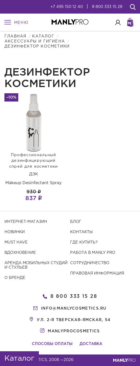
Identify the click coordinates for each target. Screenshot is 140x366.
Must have (16, 242)
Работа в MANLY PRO (92, 252)
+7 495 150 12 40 (66, 7)
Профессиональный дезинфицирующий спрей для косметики (33, 160)
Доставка (91, 344)
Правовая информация (97, 273)
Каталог (43, 36)
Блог (75, 221)
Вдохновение (20, 252)
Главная (15, 36)
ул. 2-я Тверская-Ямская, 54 (74, 320)
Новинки (14, 232)
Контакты (81, 232)
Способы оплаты (52, 344)
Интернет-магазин (25, 221)
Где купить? (84, 242)
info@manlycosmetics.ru (74, 308)
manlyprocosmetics (74, 331)
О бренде (14, 278)
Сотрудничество (89, 263)
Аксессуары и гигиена (34, 41)
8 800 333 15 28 (107, 7)
